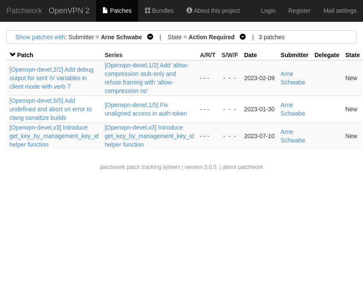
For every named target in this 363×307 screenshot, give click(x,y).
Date (250, 55)
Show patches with (40, 37)
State (353, 55)
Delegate (326, 55)
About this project (213, 10)
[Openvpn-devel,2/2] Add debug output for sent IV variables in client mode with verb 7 (51, 78)
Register (299, 10)
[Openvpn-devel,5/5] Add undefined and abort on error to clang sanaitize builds (50, 109)
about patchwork (243, 167)
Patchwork (24, 10)
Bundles (159, 10)
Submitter (294, 55)
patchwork (112, 167)
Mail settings (340, 10)
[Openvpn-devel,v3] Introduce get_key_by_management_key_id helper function (54, 136)
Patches (116, 10)
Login (268, 10)
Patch (25, 55)
